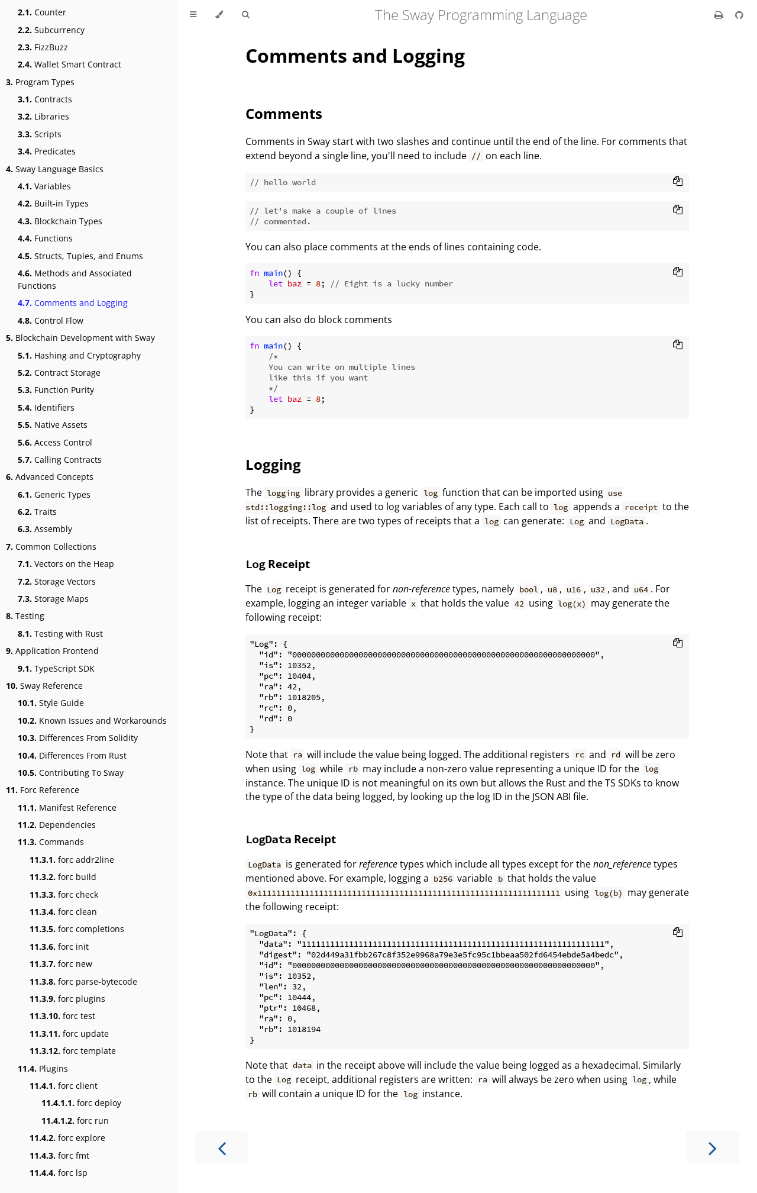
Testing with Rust (60, 633)
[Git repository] (739, 14)
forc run (75, 1120)
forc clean (63, 911)
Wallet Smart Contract (69, 64)
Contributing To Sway (71, 772)
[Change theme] (219, 15)
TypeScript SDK (56, 668)
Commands (51, 841)
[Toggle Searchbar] (245, 15)
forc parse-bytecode (83, 981)
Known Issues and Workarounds (92, 720)
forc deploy (81, 1102)
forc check (64, 894)
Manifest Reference (67, 807)
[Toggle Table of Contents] (193, 15)
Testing (25, 615)
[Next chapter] (712, 1147)
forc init (59, 946)
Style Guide (51, 702)
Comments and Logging (73, 302)
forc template (73, 1050)
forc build (63, 876)
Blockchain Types (60, 221)
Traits (37, 511)
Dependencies (57, 824)
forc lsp (59, 1172)
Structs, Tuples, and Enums (80, 256)
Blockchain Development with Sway (80, 337)
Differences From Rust (72, 755)
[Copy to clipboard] (677, 182)
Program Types (40, 82)
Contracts (45, 99)
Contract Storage (59, 372)
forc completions (77, 928)
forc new (61, 963)
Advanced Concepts (49, 476)
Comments (283, 113)
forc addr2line (72, 859)
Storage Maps (53, 598)
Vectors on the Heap (66, 563)
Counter (42, 12)
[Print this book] (720, 14)
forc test (62, 1015)
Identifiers (46, 407)
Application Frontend (52, 650)
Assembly (45, 528)
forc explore (67, 1137)
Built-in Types (53, 203)
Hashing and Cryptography (79, 355)
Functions (45, 238)
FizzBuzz (43, 47)
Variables (44, 186)
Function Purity (56, 389)
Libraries (43, 116)
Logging (273, 464)
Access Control (55, 442)
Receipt (277, 563)
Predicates (47, 151)
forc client (64, 1085)
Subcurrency (51, 30)
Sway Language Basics (54, 169)
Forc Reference (42, 789)
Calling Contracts (60, 459)
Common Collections (51, 546)
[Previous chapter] (221, 1147)
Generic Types (54, 494)
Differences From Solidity (78, 737)
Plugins (43, 1068)
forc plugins (67, 998)
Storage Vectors (57, 581)
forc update (69, 1033)
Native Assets (53, 424)
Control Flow (50, 320)
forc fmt (59, 1155)
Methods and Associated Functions (75, 279)
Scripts (40, 134)
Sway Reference (44, 685)
